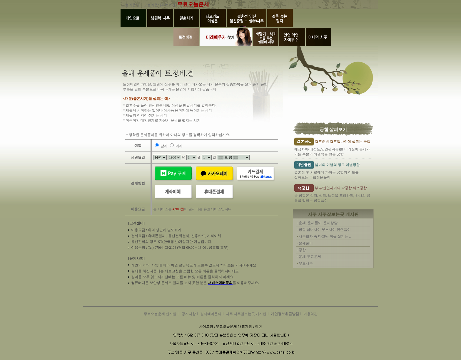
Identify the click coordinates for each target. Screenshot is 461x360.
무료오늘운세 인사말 (160, 314)
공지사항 (189, 314)
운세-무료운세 (310, 257)
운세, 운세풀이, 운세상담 (318, 223)
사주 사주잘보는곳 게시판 (246, 314)
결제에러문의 (210, 314)
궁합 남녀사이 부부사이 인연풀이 (325, 230)
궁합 (302, 250)
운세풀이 (306, 243)
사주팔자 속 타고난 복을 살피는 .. (325, 236)
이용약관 (310, 314)
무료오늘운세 (193, 4)
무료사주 (306, 263)
